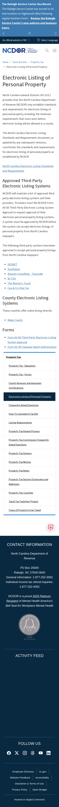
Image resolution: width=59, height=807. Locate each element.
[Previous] (3, 34)
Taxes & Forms (19, 62)
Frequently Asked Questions (24, 405)
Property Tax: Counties (21, 493)
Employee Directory (23, 771)
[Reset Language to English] (38, 40)
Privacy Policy (19, 789)
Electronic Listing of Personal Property (30, 396)
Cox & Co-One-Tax (18, 288)
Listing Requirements (20, 422)
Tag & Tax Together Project (23, 501)
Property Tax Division (20, 453)
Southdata (14, 269)
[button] (45, 50)
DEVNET (12, 264)
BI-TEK (12, 279)
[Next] (55, 34)
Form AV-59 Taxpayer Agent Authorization (32, 347)
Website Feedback (20, 777)
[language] (49, 40)
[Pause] (29, 34)
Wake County (15, 320)
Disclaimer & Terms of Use (29, 783)
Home (5, 62)
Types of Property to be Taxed (25, 510)
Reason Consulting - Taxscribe (25, 274)
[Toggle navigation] (54, 50)
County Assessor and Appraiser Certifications (25, 385)
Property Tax (37, 62)
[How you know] (28, 40)
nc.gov (42, 771)
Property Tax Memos (20, 462)
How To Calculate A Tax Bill (23, 414)
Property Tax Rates (19, 471)
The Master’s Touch (19, 283)
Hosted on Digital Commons (29, 799)
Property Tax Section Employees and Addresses (28, 482)
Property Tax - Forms (20, 374)
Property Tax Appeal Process (24, 431)
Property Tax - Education (22, 366)
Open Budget (40, 789)
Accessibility (42, 777)
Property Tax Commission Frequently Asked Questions (29, 442)
